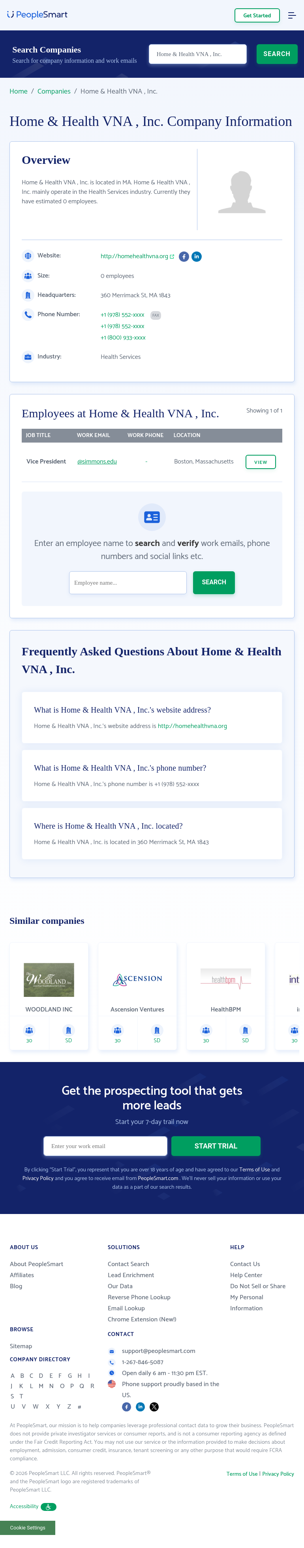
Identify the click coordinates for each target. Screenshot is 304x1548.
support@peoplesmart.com (151, 1351)
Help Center (246, 1275)
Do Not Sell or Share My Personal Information (257, 1297)
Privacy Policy (38, 1178)
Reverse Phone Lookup (139, 1297)
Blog (16, 1286)
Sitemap (21, 1346)
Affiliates (22, 1275)
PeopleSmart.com (158, 1178)
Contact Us (245, 1264)
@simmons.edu (97, 461)
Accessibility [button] (33, 1506)
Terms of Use (254, 1170)
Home (18, 92)
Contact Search (128, 1264)
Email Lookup (126, 1308)
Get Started (257, 16)
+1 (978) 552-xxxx (122, 315)
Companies (54, 92)
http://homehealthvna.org (134, 256)
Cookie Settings (27, 1528)
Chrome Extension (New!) (142, 1319)
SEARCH (277, 54)
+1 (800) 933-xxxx (123, 338)
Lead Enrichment (131, 1275)
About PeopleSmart (36, 1264)
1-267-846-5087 (135, 1362)
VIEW (260, 462)
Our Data (120, 1286)
